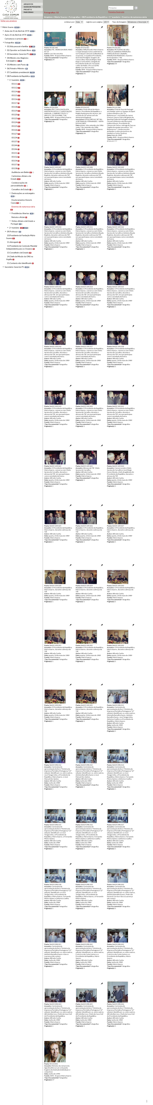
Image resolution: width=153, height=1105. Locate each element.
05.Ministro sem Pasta (16, 64)
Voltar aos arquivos (9, 21)
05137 (14, 141)
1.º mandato (14, 80)
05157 (14, 164)
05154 (14, 161)
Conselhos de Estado (20, 189)
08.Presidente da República (18, 76)
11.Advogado (13, 242)
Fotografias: (51, 12)
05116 (14, 99)
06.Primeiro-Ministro (16, 68)
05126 (14, 130)
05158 (14, 168)
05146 (14, 149)
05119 (14, 111)
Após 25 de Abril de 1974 (15, 35)
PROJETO (28, 9)
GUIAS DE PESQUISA (32, 7)
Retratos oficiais (18, 217)
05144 (14, 145)
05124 (14, 122)
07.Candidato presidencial (18, 72)
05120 (14, 114)
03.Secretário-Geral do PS (18, 54)
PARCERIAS (28, 12)
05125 (14, 126)
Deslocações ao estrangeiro (23, 193)
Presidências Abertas (20, 213)
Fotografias (9, 42)
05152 (14, 157)
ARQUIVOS (28, 4)
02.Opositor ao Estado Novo (19, 50)
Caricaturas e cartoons (14, 39)
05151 (14, 153)
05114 (14, 91)
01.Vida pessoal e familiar (17, 46)
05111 (14, 84)
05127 (14, 134)
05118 (14, 107)
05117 (14, 103)
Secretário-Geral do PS (14, 267)
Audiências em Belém (20, 172)
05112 (14, 88)
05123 (14, 118)
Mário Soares (8, 27)
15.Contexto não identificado (19, 263)
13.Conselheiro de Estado (17, 252)
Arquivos (48, 17)
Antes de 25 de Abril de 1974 (17, 31)
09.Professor (12, 231)
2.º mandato (14, 228)
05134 (14, 137)
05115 (14, 95)
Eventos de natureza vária (23, 207)
